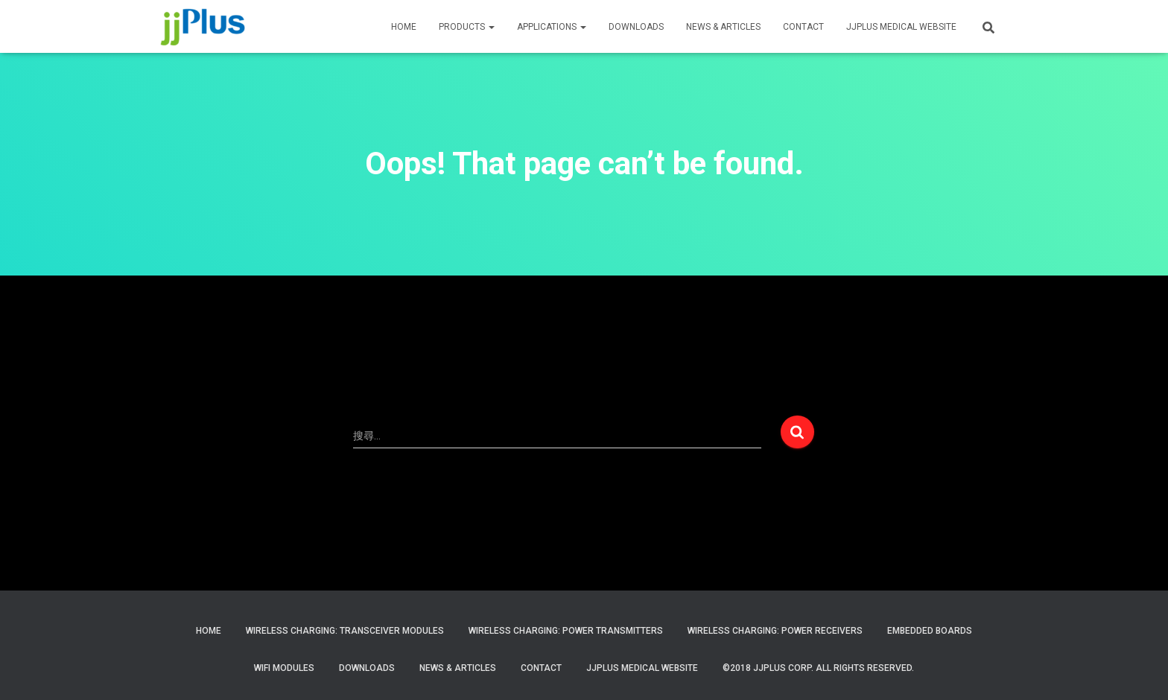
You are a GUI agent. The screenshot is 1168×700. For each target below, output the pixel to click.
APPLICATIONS (551, 27)
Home (208, 631)
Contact (541, 668)
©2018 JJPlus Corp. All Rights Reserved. (818, 668)
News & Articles (723, 27)
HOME (403, 27)
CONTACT (803, 27)
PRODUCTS (467, 27)
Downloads (636, 27)
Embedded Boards (929, 631)
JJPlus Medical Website (642, 668)
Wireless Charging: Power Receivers (775, 631)
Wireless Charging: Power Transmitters (566, 631)
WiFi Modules (284, 668)
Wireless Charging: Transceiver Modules (345, 631)
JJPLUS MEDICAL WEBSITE (901, 27)
